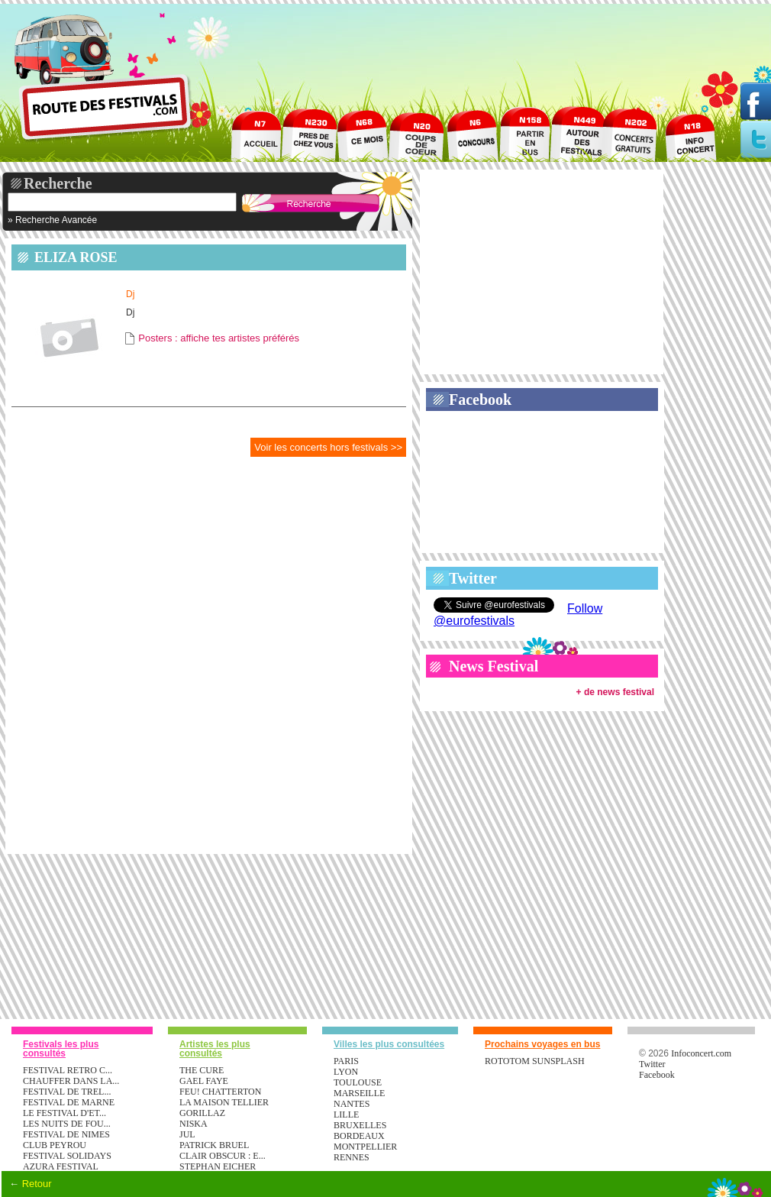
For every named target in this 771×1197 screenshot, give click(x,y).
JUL (187, 1134)
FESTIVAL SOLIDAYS (67, 1155)
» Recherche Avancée (52, 220)
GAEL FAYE (203, 1081)
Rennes (351, 1157)
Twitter (473, 578)
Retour (37, 1183)
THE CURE (201, 1070)
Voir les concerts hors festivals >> (328, 447)
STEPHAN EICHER (217, 1166)
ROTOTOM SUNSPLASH (535, 1061)
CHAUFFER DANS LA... (71, 1081)
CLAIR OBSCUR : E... (222, 1155)
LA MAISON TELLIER (224, 1102)
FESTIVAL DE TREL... (67, 1091)
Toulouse (358, 1082)
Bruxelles (360, 1125)
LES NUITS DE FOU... (67, 1123)
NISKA (193, 1123)
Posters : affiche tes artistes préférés (218, 338)
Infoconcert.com (701, 1053)
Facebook (480, 399)
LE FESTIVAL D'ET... (64, 1113)
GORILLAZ (202, 1113)
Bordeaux (359, 1136)
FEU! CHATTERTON (220, 1091)
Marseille (359, 1093)
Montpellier (365, 1146)
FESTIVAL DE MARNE (69, 1102)
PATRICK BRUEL (214, 1145)
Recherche (58, 183)
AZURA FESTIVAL (60, 1166)
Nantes (351, 1103)
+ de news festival (615, 692)
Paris (346, 1061)
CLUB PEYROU (54, 1145)
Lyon (346, 1071)
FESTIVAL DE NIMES (66, 1134)
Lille (346, 1114)
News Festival (493, 666)
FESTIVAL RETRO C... (67, 1070)
